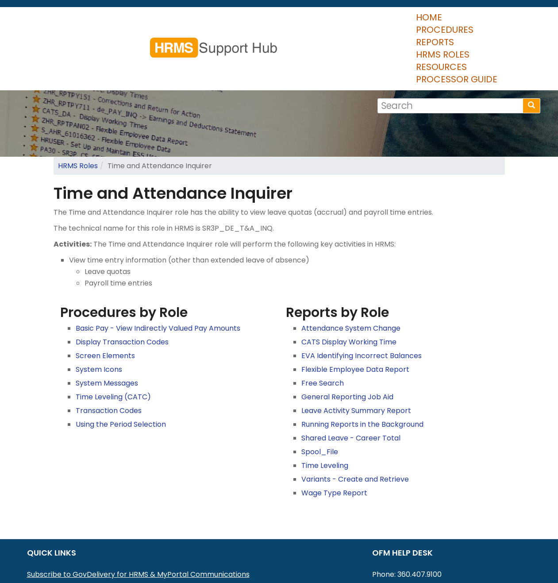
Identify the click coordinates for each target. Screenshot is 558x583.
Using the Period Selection (121, 372)
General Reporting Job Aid (347, 345)
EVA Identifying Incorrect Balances (361, 303)
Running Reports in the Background (362, 372)
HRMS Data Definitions (65, 557)
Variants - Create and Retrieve (355, 427)
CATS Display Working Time (348, 290)
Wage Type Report (334, 441)
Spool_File (319, 399)
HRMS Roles (348, 22)
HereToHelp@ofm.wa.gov (438, 534)
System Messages (107, 331)
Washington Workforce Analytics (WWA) (98, 568)
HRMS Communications (67, 545)
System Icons (99, 317)
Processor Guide (489, 22)
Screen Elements (105, 303)
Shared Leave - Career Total (350, 386)
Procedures (231, 22)
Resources (411, 22)
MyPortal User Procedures (72, 534)
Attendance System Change (350, 276)
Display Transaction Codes (122, 290)
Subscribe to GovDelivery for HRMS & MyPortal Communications (138, 522)
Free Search (322, 331)
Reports (291, 22)
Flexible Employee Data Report (355, 317)
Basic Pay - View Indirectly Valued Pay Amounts (158, 276)
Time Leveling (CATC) (113, 345)
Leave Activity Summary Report (356, 358)
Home (178, 22)
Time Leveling (324, 413)
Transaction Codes (109, 358)
